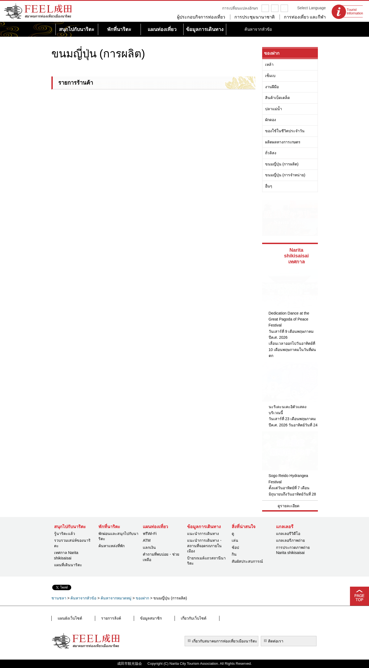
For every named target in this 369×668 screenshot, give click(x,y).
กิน (234, 554)
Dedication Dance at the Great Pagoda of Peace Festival (289, 319)
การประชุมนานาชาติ (254, 17)
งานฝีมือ (272, 87)
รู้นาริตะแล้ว (64, 533)
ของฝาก (272, 53)
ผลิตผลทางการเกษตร (282, 142)
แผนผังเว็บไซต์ (68, 618)
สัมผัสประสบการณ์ (247, 561)
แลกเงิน (149, 547)
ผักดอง (270, 120)
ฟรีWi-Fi (150, 533)
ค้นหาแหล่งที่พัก (111, 546)
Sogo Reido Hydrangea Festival (288, 478)
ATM (147, 540)
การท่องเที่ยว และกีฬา (305, 17)
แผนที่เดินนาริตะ (68, 565)
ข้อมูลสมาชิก (129, 618)
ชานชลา (58, 598)
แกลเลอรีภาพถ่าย (290, 540)
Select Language (311, 8)
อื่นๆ (268, 186)
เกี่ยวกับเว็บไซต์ (162, 618)
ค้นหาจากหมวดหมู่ (116, 598)
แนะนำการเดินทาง (203, 533)
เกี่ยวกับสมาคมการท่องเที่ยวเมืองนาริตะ (224, 641)
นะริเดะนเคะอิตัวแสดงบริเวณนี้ (287, 410)
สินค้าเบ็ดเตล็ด (277, 98)
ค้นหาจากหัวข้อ (83, 598)
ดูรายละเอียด (288, 506)
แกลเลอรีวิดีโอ (288, 533)
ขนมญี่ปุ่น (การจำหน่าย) (285, 175)
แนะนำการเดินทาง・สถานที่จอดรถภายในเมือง (205, 545)
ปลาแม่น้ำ (273, 109)
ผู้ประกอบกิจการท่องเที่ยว (201, 17)
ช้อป (235, 547)
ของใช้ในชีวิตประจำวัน (285, 131)
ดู (233, 533)
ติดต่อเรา (275, 641)
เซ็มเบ (270, 75)
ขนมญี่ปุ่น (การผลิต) (282, 164)
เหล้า (269, 64)
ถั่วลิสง (270, 153)
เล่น (235, 540)
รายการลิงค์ (99, 618)
